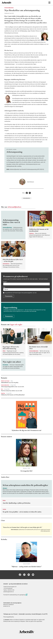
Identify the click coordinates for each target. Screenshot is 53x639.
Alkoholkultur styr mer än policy (9, 382)
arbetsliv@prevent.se (8, 591)
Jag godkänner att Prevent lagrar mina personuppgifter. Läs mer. (21, 292)
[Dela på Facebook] (27, 193)
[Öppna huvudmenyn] (49, 2)
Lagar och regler (16, 324)
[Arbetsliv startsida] (26, 631)
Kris (2, 389)
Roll (4, 287)
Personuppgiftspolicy (8, 617)
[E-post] (33, 575)
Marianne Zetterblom (8, 604)
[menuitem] (14, 2)
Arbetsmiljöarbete (9, 7)
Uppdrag (3, 393)
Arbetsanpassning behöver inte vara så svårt (12, 386)
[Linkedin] (29, 575)
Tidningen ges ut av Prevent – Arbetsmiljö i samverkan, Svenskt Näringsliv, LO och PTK (25, 614)
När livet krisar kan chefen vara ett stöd (11, 390)
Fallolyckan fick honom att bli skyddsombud (12, 395)
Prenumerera (8, 296)
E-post (5, 281)
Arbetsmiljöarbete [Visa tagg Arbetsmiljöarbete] (26, 198)
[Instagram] (24, 575)
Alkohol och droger (5, 380)
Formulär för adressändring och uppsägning (15, 594)
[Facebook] (20, 575)
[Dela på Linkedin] (30, 193)
